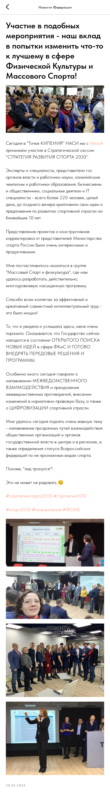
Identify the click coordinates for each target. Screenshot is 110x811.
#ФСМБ (71, 509)
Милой (96, 143)
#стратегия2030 (70, 496)
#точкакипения (46, 509)
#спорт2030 (18, 509)
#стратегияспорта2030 (29, 496)
